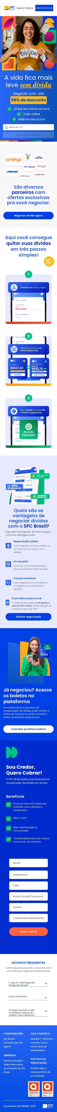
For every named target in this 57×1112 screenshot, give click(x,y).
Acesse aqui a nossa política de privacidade (40, 1072)
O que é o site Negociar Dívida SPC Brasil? (28, 983)
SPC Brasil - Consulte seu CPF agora (13, 1042)
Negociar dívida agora (28, 215)
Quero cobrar (28, 931)
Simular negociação (28, 617)
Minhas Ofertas (44, 8)
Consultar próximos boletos (28, 729)
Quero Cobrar (25, 8)
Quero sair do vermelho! (28, 134)
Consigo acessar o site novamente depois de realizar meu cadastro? (28, 1013)
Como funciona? (28, 997)
